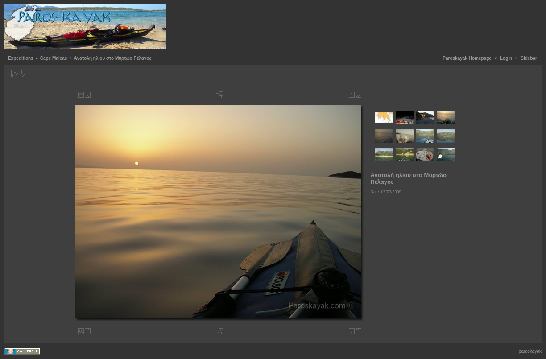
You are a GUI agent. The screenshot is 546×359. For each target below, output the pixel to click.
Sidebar (529, 58)
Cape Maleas (53, 58)
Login (506, 58)
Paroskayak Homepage (467, 58)
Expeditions (20, 58)
